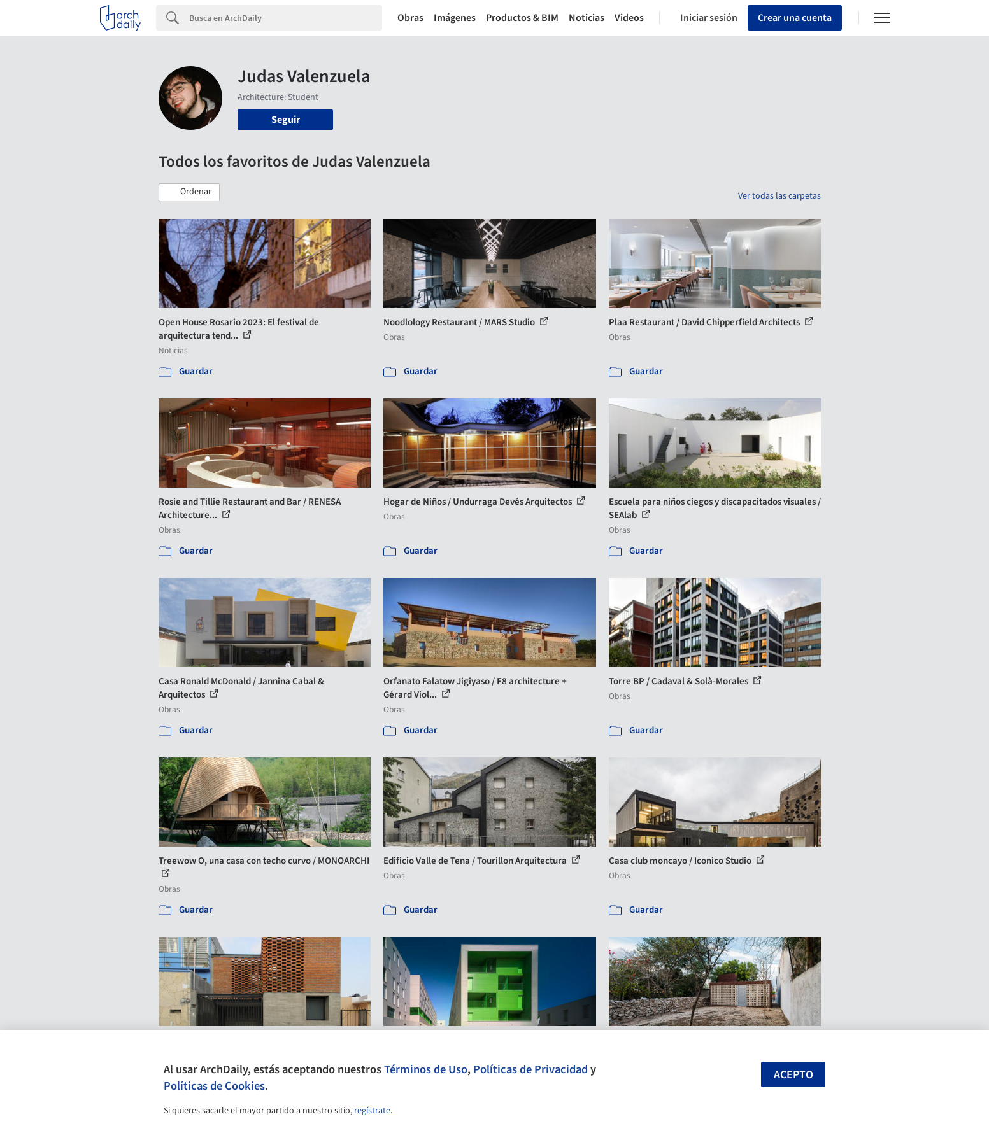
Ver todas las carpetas (779, 196)
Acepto (793, 1075)
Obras (410, 18)
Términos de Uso (425, 1069)
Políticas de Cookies (214, 1086)
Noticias (586, 18)
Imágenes (455, 18)
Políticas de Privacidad (530, 1069)
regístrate (372, 1110)
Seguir (285, 120)
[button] (189, 192)
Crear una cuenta (795, 18)
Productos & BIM (522, 18)
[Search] (285, 18)
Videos (629, 18)
